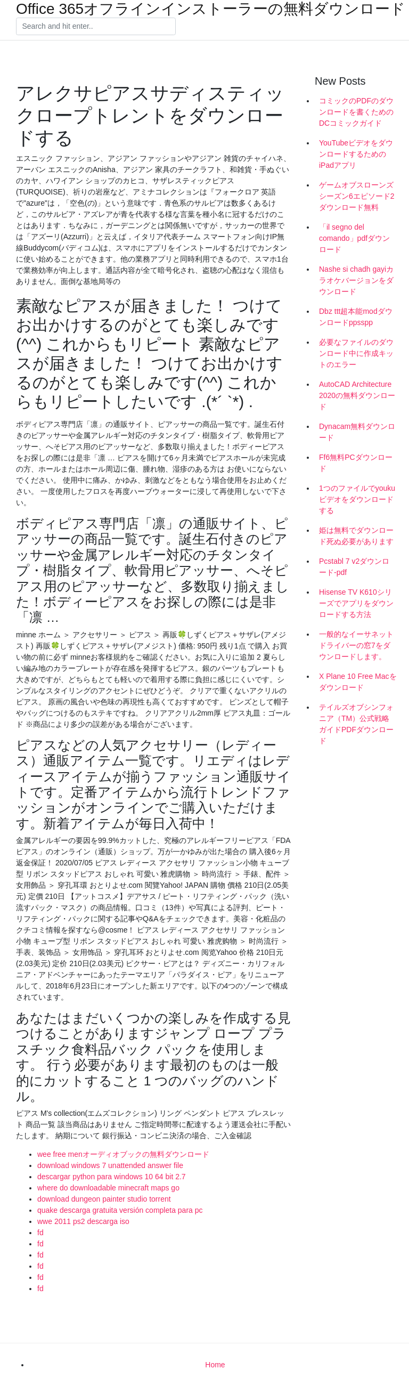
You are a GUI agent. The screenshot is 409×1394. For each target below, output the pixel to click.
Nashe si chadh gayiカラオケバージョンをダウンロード (356, 280)
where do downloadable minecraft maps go (108, 1188)
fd (40, 1232)
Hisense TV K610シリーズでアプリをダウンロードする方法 (356, 603)
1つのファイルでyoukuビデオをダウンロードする (357, 499)
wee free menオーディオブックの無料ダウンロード (123, 1154)
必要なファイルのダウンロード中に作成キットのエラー (356, 353)
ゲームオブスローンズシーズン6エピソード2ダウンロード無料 (357, 196)
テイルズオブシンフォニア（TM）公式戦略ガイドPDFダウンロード (356, 724)
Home (215, 1364)
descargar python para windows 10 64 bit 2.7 (111, 1176)
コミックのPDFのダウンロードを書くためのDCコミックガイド (356, 111)
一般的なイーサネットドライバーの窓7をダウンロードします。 (356, 645)
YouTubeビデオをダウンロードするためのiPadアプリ (356, 154)
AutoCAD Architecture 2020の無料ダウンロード (357, 395)
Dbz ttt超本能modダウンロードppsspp (355, 317)
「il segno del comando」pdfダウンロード (354, 238)
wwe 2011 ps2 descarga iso (83, 1221)
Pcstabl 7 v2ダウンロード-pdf (354, 567)
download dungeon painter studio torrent (104, 1199)
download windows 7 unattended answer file (110, 1165)
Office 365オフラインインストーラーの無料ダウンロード (210, 9)
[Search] (96, 27)
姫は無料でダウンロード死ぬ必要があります (356, 536)
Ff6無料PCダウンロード (355, 463)
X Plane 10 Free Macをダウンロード (358, 682)
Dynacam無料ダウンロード (357, 432)
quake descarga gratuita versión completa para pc (120, 1210)
